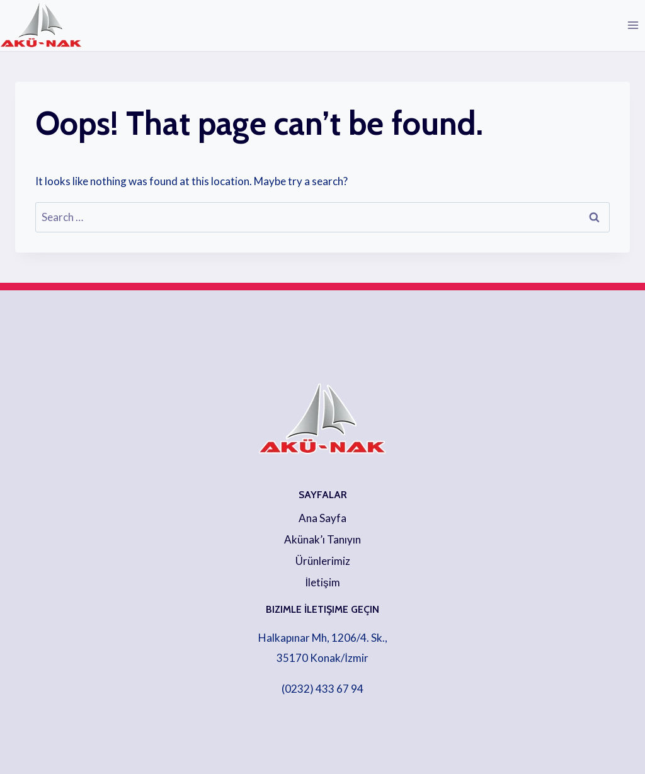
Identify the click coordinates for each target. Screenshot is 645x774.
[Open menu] (632, 25)
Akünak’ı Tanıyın (322, 539)
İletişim (322, 582)
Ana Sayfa (322, 518)
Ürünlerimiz (322, 560)
